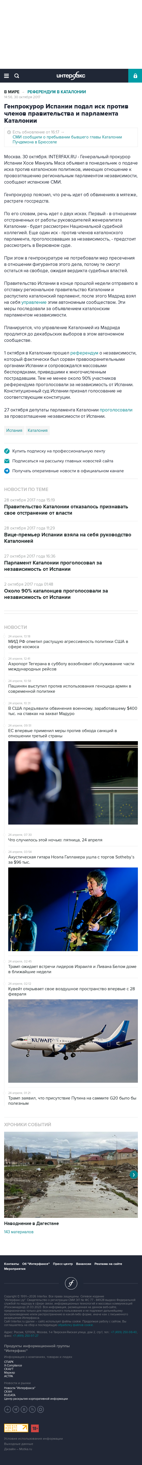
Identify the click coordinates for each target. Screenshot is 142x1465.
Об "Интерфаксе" (36, 1264)
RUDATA (9, 1395)
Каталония (38, 430)
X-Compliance (13, 1365)
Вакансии (83, 1264)
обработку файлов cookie (75, 1325)
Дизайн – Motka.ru (18, 1449)
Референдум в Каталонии (56, 92)
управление (34, 302)
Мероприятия (15, 1269)
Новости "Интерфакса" (19, 1388)
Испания (14, 430)
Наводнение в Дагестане (31, 1223)
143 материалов (19, 1231)
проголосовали (116, 410)
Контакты (11, 1264)
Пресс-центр (63, 1264)
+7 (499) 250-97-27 (25, 1336)
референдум (84, 353)
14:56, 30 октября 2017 (22, 97)
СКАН (8, 1391)
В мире (12, 92)
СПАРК (9, 1362)
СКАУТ (8, 1369)
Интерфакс (71, 75)
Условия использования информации (33, 1439)
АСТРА (8, 1376)
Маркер (9, 1372)
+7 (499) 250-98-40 (124, 1332)
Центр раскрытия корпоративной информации (36, 1399)
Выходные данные (18, 1444)
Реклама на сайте (108, 1264)
